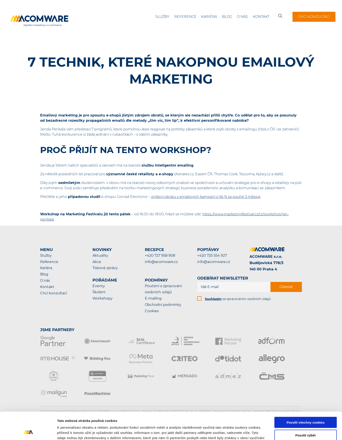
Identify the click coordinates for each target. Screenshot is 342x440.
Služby (162, 17)
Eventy (98, 286)
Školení (98, 292)
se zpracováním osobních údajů (238, 299)
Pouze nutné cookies (305, 422)
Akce (96, 262)
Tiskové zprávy (105, 268)
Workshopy (102, 298)
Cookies (152, 311)
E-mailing (153, 298)
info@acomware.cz (161, 262)
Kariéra (209, 17)
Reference (185, 17)
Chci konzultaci (314, 17)
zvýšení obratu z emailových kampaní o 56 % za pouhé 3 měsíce (205, 197)
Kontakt (261, 17)
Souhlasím (213, 299)
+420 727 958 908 (160, 255)
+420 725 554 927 (212, 255)
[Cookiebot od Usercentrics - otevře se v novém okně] (28, 431)
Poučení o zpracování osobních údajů (163, 289)
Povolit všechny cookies (306, 396)
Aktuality (100, 255)
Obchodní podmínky (163, 305)
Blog (227, 17)
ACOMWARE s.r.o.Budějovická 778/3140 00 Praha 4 (266, 263)
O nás (242, 17)
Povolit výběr (305, 409)
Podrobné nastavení (234, 431)
